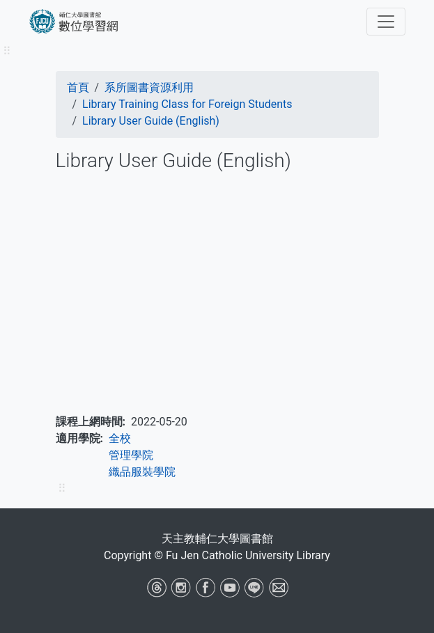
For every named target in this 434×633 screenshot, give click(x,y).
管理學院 (131, 455)
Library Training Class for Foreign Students (187, 104)
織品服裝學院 (142, 471)
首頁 (78, 87)
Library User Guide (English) (150, 120)
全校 (120, 438)
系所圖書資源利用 (149, 87)
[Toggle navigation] (385, 22)
